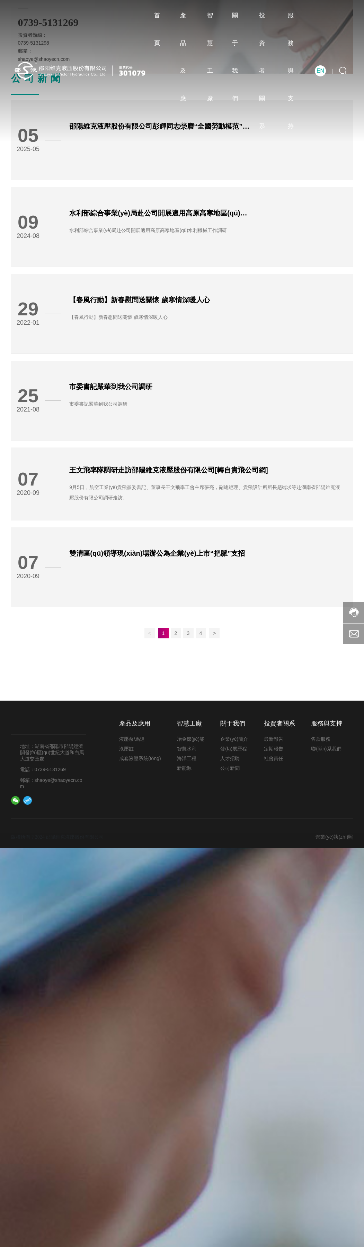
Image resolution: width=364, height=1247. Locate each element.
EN (320, 71)
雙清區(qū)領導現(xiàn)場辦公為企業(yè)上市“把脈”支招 (157, 553)
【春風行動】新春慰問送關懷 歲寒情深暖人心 (139, 300)
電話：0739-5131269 (43, 769)
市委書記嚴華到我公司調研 (110, 386)
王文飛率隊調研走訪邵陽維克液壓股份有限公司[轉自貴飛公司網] (168, 470)
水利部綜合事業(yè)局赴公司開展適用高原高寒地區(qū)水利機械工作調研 (148, 230)
